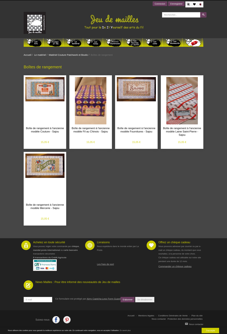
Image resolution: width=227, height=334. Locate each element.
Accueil (27, 55)
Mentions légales (146, 315)
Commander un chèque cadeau (175, 266)
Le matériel (40, 55)
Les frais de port (105, 264)
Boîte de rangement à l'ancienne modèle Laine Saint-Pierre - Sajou (182, 131)
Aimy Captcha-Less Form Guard (103, 298)
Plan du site (197, 315)
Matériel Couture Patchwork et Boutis (68, 55)
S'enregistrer (176, 4)
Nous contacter (159, 319)
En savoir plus (125, 330)
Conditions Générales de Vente (173, 315)
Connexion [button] (160, 4)
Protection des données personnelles (185, 319)
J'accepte (210, 330)
